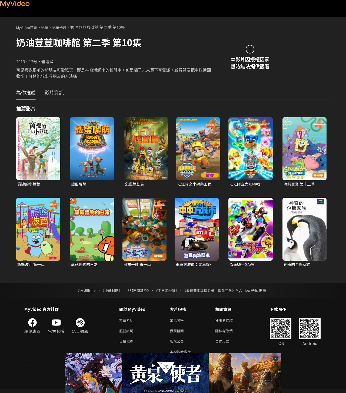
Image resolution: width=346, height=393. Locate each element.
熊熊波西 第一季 (31, 265)
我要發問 (178, 333)
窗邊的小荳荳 (29, 184)
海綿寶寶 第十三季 (300, 184)
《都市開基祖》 (137, 291)
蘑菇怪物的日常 (85, 265)
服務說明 (127, 333)
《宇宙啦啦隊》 (167, 291)
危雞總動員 (135, 184)
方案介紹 (127, 321)
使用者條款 (228, 321)
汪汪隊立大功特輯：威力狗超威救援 (247, 184)
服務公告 (178, 344)
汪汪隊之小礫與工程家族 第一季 (195, 184)
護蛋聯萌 (79, 184)
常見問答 (178, 321)
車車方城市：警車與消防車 (194, 265)
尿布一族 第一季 (138, 265)
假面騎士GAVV (242, 265)
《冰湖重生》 (82, 291)
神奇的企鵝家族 (298, 265)
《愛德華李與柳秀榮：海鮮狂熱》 (212, 291)
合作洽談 (226, 344)
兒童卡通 (65, 27)
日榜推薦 (127, 344)
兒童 (49, 27)
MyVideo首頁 (28, 27)
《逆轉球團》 (108, 291)
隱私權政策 (228, 333)
